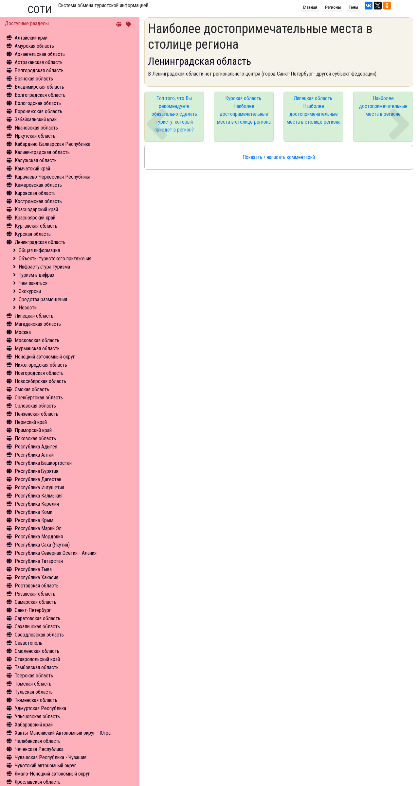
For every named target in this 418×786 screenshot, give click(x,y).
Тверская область (34, 675)
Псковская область (35, 438)
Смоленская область (37, 651)
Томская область (33, 684)
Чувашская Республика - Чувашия (50, 757)
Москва (23, 332)
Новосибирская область (40, 381)
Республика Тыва (33, 569)
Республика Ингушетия (39, 487)
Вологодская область (38, 103)
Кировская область (35, 193)
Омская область (32, 389)
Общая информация (39, 250)
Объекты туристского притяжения (55, 258)
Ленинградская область (40, 242)
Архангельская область (40, 54)
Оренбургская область (39, 397)
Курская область (33, 234)
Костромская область (38, 201)
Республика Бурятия (36, 471)
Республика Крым (34, 520)
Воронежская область (38, 111)
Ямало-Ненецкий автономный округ (52, 774)
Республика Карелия (37, 504)
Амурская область (34, 46)
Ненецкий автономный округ (45, 357)
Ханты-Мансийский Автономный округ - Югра (63, 733)
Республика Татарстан (39, 561)
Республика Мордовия (39, 536)
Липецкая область (34, 316)
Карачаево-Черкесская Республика (52, 177)
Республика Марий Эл (38, 528)
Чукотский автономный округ (45, 765)
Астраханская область (39, 62)
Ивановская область (36, 128)
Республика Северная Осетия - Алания (56, 553)
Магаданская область (38, 324)
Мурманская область (37, 348)
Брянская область (34, 79)
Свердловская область (39, 635)
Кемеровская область (38, 185)
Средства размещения (43, 299)
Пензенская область (36, 414)
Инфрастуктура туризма (44, 267)
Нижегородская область (41, 365)
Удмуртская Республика (40, 708)
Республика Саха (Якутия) (42, 545)
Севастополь (28, 643)
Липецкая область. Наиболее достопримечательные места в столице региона (313, 110)
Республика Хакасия (36, 577)
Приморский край (33, 430)
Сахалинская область (37, 626)
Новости (28, 308)
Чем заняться (33, 283)
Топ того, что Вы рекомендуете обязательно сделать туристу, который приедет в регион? (174, 114)
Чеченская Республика (39, 749)
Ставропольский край (37, 659)
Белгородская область (39, 70)
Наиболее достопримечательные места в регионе (383, 106)
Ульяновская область (37, 716)
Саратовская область (37, 618)
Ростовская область (37, 586)
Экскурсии (30, 291)
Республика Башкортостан (43, 463)
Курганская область (36, 226)
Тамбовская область (37, 667)
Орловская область (35, 406)
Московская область (37, 340)
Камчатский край (32, 169)
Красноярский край (35, 218)
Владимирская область (39, 87)
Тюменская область (36, 700)
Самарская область (35, 602)
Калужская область (36, 160)
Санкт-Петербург (33, 610)
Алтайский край (31, 38)
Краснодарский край (36, 209)
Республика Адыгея (36, 447)
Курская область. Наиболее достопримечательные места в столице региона (244, 110)
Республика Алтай (34, 455)
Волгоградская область (40, 95)
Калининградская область (42, 152)
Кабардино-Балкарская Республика (52, 144)
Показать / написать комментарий (279, 157)
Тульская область (34, 692)
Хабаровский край (34, 725)
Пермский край (31, 422)
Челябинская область (38, 741)
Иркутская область (35, 136)
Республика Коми (33, 512)
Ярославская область (38, 782)
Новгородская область (39, 373)
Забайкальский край (36, 119)
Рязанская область (35, 594)
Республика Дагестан (38, 479)
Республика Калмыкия (39, 496)
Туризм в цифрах (36, 275)
